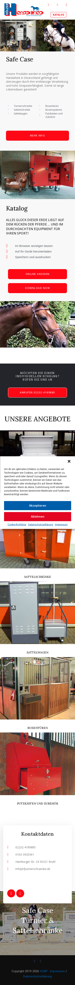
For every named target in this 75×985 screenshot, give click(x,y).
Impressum (61, 524)
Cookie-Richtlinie (17, 524)
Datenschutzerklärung (40, 524)
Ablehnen (37, 516)
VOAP (44, 971)
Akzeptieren (37, 505)
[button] (69, 461)
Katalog (58, 14)
